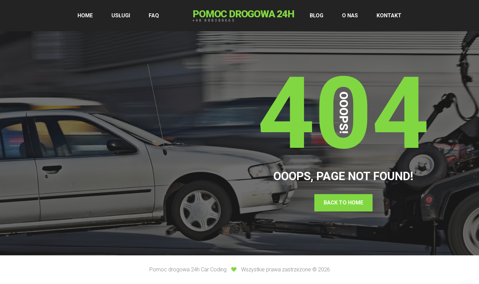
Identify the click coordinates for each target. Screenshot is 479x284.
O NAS (350, 15)
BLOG (316, 15)
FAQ (154, 15)
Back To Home (343, 202)
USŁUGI (120, 15)
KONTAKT (389, 15)
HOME (85, 15)
